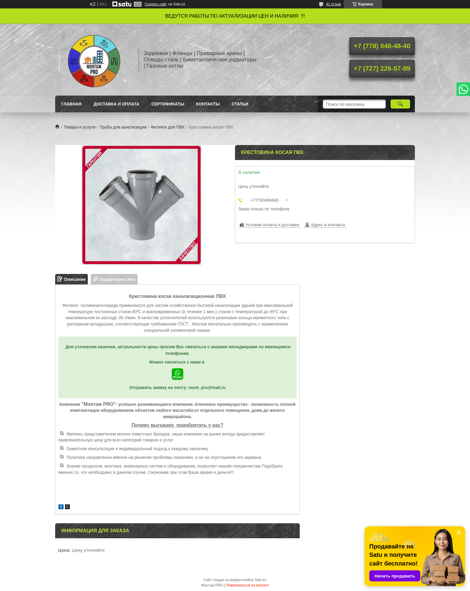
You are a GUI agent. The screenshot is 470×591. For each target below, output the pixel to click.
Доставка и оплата (116, 104)
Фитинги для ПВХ (168, 127)
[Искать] (400, 103)
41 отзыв (333, 4)
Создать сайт (156, 4)
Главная (71, 104)
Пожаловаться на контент (247, 585)
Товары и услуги (79, 127)
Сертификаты (167, 104)
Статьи (240, 104)
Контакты (207, 104)
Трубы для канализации (123, 127)
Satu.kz (260, 580)
